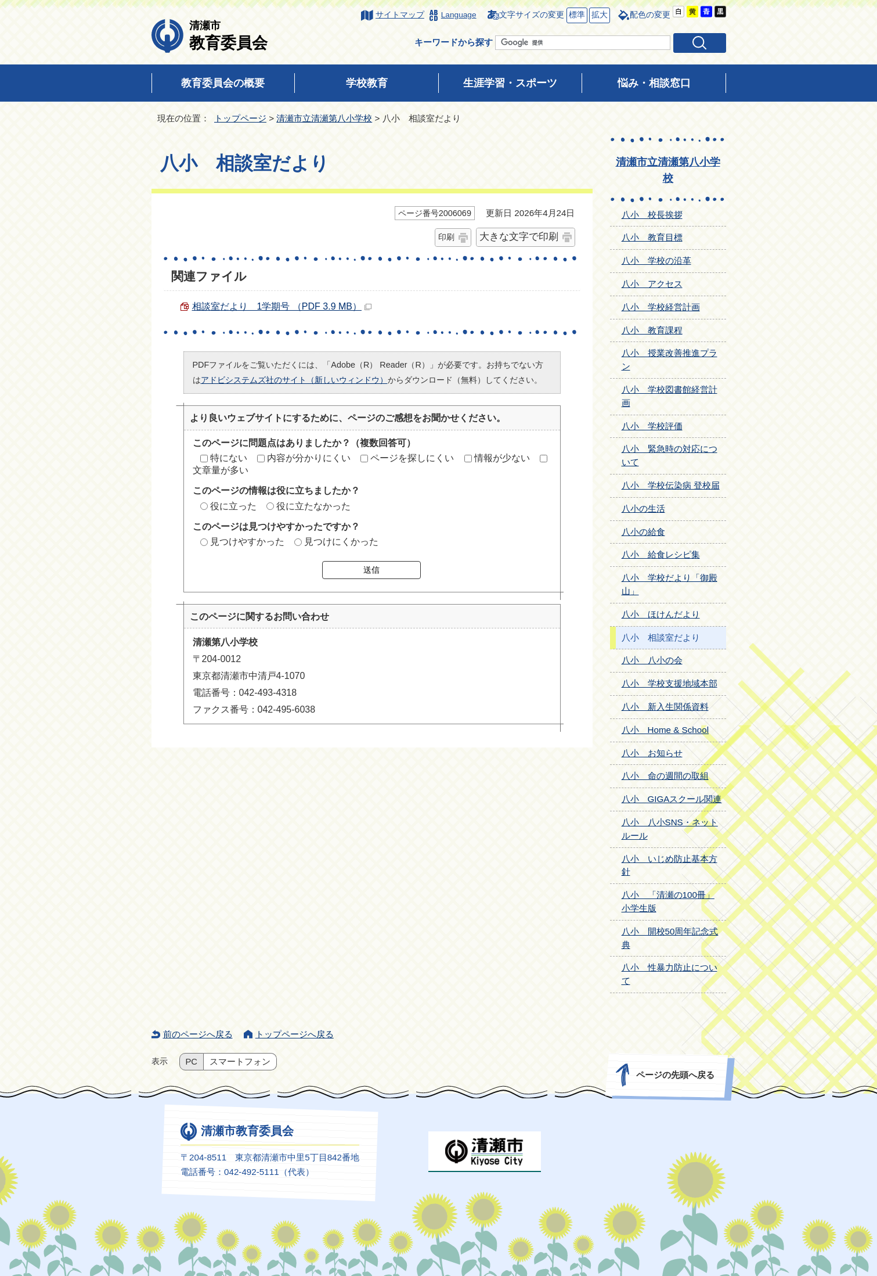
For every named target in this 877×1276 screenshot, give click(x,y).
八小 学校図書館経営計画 (669, 396)
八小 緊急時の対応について (669, 455)
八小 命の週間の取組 (665, 776)
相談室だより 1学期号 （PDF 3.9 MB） (281, 306)
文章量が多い (220, 470)
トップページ (240, 118)
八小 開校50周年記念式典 (670, 938)
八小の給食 (643, 532)
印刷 (446, 237)
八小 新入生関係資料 (665, 706)
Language (459, 14)
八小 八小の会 (652, 660)
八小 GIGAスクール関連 (672, 799)
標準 (575, 15)
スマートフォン (240, 1061)
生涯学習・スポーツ (510, 83)
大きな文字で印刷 (518, 236)
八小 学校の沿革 (656, 260)
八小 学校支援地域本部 (669, 683)
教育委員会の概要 (223, 83)
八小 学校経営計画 (661, 307)
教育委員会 (228, 35)
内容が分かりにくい (309, 458)
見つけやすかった (247, 542)
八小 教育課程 (652, 330)
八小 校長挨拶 (652, 215)
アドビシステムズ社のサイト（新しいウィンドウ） (294, 379)
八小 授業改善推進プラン (669, 359)
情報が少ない (502, 458)
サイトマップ (400, 14)
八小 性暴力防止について (669, 974)
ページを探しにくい (412, 458)
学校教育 (367, 83)
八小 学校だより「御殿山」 (669, 584)
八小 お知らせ (652, 753)
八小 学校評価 (652, 426)
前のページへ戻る (198, 1034)
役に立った (233, 506)
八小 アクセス (652, 284)
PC (191, 1061)
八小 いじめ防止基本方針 (669, 865)
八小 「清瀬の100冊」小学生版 (668, 901)
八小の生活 (643, 508)
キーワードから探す (453, 42)
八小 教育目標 (652, 237)
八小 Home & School (665, 730)
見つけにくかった (341, 542)
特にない (228, 458)
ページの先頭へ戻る (675, 1075)
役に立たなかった (313, 506)
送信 (371, 569)
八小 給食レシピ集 (661, 554)
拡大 (598, 15)
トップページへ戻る (294, 1034)
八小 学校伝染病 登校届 (671, 485)
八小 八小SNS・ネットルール (670, 828)
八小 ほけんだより (661, 614)
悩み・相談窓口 (654, 83)
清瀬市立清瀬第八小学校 (324, 118)
